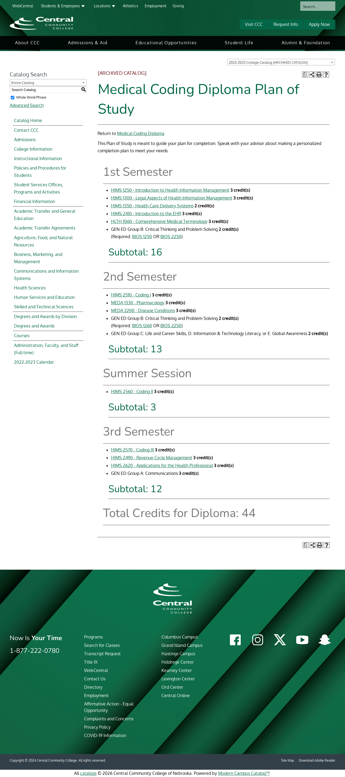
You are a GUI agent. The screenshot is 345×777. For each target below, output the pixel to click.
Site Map (287, 760)
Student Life (239, 42)
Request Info (286, 24)
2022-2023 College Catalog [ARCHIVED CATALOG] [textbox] (268, 62)
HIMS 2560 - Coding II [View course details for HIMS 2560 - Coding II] (132, 391)
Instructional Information (38, 158)
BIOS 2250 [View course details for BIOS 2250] (170, 236)
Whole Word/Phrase (31, 97)
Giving (178, 6)
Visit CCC (254, 24)
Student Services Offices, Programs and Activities (38, 188)
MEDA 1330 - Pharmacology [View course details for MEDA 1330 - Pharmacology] (137, 302)
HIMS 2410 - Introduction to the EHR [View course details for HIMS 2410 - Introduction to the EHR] (146, 213)
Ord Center (172, 687)
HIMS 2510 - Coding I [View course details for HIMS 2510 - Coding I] (131, 295)
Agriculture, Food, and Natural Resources (43, 241)
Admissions (25, 139)
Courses (21, 335)
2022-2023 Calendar (34, 362)
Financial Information (34, 201)
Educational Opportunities (166, 42)
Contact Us (94, 678)
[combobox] (281, 62)
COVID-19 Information (105, 735)
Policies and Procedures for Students (40, 171)
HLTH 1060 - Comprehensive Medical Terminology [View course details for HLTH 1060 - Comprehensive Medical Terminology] (159, 221)
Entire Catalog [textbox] (22, 82)
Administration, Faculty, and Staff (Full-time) (46, 349)
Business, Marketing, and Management (38, 258)
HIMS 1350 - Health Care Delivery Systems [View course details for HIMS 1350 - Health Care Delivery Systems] (152, 205)
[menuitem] (27, 43)
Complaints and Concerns (108, 718)
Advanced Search (27, 105)
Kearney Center (176, 670)
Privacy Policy (97, 727)
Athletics (130, 6)
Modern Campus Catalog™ (244, 773)
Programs (93, 637)
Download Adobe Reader (317, 760)
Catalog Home (28, 120)
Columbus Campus (179, 637)
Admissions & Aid (88, 42)
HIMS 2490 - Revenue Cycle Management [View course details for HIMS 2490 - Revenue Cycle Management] (151, 457)
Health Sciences (30, 287)
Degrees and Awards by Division (45, 316)
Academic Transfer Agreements (44, 228)
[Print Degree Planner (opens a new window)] (305, 74)
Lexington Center (178, 678)
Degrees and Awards (34, 326)
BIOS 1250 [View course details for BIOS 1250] (142, 236)
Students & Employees (60, 6)
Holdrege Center (177, 662)
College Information (33, 149)
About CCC (27, 42)
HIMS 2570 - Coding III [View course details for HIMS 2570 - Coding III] (132, 449)
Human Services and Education (44, 297)
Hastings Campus (178, 653)
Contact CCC (26, 130)
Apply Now (319, 24)
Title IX (91, 662)
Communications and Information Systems (46, 274)
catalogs (88, 773)
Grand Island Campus (181, 645)
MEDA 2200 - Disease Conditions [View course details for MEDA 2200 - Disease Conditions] (143, 310)
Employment (155, 6)
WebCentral (22, 6)
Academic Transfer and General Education (44, 214)
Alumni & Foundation (306, 42)
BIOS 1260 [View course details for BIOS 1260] (142, 325)
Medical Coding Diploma (140, 133)
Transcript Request (102, 653)
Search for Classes (102, 645)
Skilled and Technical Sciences (43, 306)
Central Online (175, 695)
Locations (102, 6)
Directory (93, 687)
